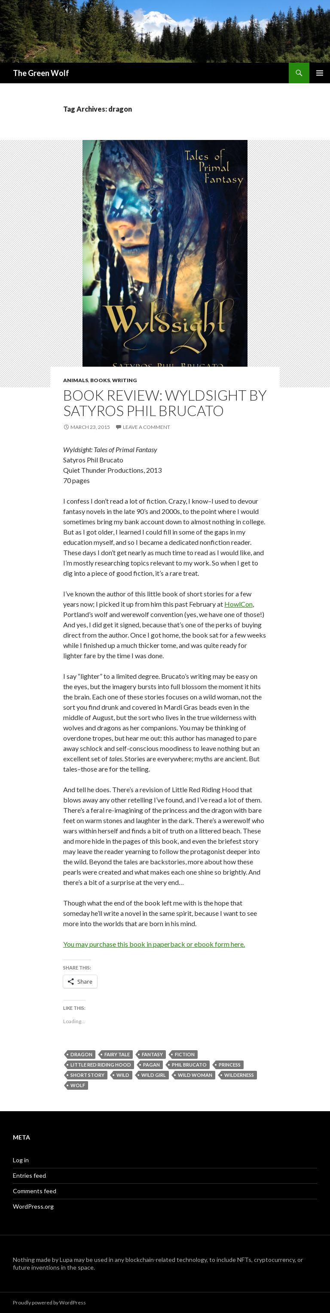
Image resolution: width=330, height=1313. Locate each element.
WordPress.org (33, 1206)
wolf (77, 1085)
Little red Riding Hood (100, 1064)
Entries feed (29, 1175)
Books (100, 380)
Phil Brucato (189, 1064)
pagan (151, 1064)
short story (87, 1075)
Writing (124, 380)
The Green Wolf (41, 73)
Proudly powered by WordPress (49, 1302)
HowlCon (238, 604)
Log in (21, 1160)
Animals (75, 380)
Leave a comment (146, 427)
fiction (185, 1054)
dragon (81, 1054)
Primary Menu (319, 73)
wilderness (239, 1075)
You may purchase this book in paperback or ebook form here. (154, 944)
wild (122, 1075)
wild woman (195, 1075)
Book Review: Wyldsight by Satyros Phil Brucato (165, 402)
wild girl (153, 1075)
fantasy (152, 1054)
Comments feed (34, 1190)
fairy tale (117, 1054)
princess (230, 1064)
